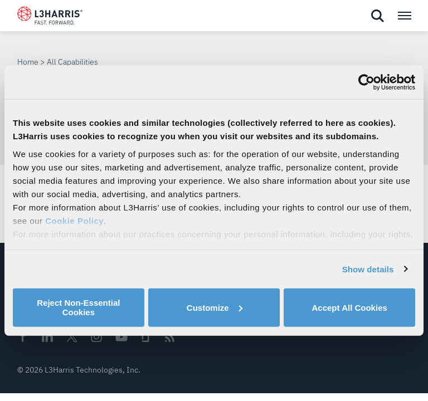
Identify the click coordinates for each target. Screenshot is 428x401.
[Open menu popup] (404, 15)
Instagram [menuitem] (96, 336)
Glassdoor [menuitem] (145, 337)
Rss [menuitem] (169, 337)
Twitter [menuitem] (71, 336)
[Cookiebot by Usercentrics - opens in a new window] (366, 82)
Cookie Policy (74, 220)
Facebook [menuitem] (23, 336)
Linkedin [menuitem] (47, 336)
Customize (214, 307)
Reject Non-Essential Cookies (78, 307)
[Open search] (377, 16)
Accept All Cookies (349, 307)
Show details (368, 268)
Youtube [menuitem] (121, 337)
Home (27, 62)
